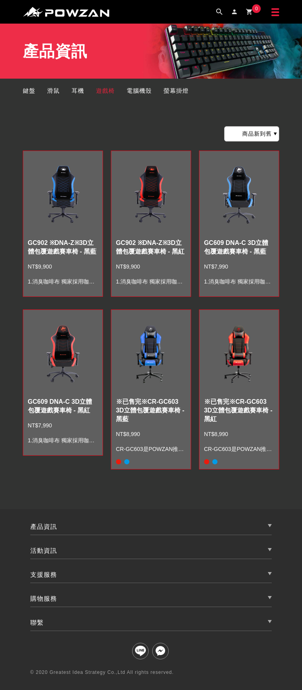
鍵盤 (29, 91)
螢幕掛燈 (176, 91)
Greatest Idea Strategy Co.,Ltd (87, 672)
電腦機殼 (139, 91)
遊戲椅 (105, 91)
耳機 (78, 91)
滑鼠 (53, 91)
